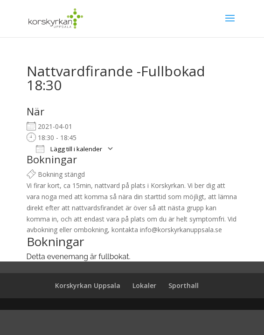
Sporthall (183, 285)
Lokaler (144, 285)
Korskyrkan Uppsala (87, 285)
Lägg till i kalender (69, 149)
